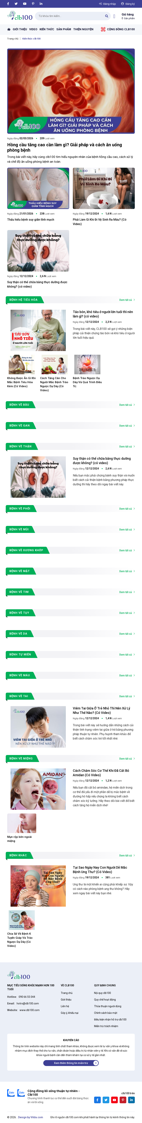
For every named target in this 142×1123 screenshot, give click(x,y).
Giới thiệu (20, 29)
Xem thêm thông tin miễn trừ (71, 1063)
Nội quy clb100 (102, 992)
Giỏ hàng (128, 14)
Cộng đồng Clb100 (121, 29)
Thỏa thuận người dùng (107, 1006)
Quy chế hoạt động (105, 999)
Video (33, 29)
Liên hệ (65, 1006)
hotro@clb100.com (28, 1003)
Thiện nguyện (83, 29)
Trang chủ (9, 29)
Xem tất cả (125, 299)
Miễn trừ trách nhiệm (106, 1026)
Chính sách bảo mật (105, 1012)
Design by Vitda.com (30, 1117)
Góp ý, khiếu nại (69, 1012)
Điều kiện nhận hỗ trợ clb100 (110, 1019)
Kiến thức (47, 29)
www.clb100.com (30, 1010)
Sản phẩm (63, 29)
